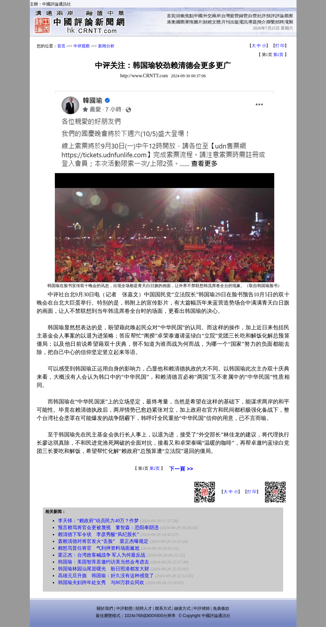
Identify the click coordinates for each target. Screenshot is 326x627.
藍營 (234, 15)
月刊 (225, 22)
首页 (61, 46)
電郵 (289, 22)
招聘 (280, 22)
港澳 (171, 22)
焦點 (189, 15)
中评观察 (81, 46)
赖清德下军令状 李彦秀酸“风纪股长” (98, 534)
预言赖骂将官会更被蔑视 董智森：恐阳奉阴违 (108, 527)
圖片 (198, 22)
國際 (180, 22)
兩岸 (216, 15)
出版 (234, 22)
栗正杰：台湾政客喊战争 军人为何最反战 (102, 555)
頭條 (180, 15)
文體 (216, 22)
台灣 (225, 15)
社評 (261, 15)
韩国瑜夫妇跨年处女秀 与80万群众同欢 (101, 582)
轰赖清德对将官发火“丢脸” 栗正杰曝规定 (103, 541)
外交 (207, 15)
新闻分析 (106, 46)
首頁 (171, 15)
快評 (271, 15)
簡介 (261, 22)
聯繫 (271, 22)
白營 (253, 15)
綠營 (243, 15)
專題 (253, 22)
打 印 (280, 45)
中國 (198, 15)
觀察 (289, 15)
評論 (280, 15)
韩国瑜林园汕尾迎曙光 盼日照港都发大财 (103, 568)
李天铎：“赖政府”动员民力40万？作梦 (98, 520)
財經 (207, 22)
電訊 (243, 22)
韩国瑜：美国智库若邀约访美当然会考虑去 (103, 562)
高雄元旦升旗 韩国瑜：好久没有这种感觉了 (106, 575)
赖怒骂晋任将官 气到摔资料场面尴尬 (99, 548)
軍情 (189, 22)
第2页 (278, 54)
